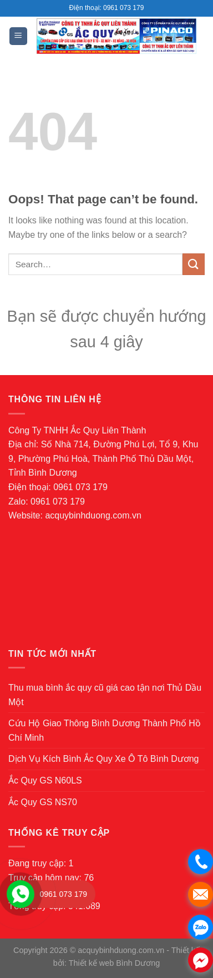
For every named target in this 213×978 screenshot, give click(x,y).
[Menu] (18, 36)
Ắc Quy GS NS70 (42, 802)
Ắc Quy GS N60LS (45, 780)
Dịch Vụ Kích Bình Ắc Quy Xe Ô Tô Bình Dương (103, 759)
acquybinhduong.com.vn (93, 515)
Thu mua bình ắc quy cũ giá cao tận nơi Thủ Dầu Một (104, 695)
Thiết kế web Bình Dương (114, 963)
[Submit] (193, 264)
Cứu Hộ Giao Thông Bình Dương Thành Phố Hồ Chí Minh (104, 730)
